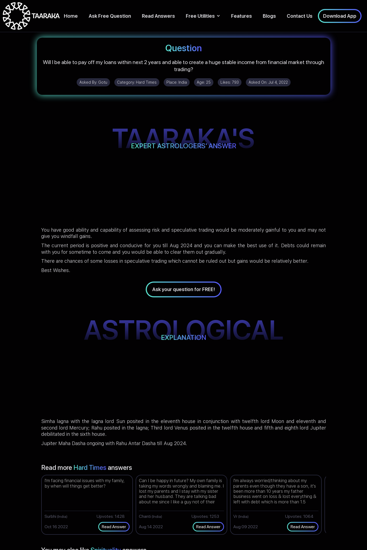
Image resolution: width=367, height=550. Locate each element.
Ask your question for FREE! (183, 289)
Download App (339, 16)
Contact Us (299, 16)
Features (241, 16)
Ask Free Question (110, 16)
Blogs (269, 16)
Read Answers (158, 16)
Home (71, 16)
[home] (31, 16)
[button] (203, 16)
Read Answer (114, 526)
